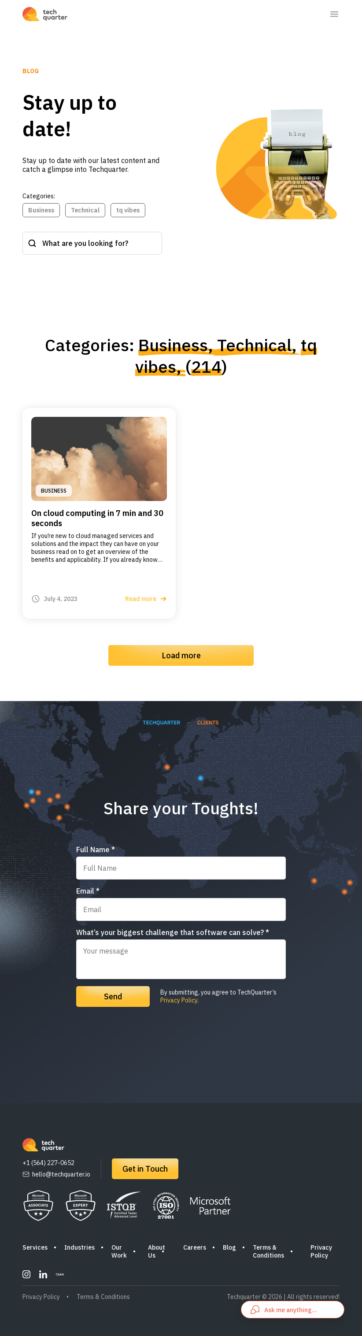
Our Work (119, 1251)
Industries (79, 1247)
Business (41, 210)
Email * (88, 891)
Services (35, 1247)
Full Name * (95, 849)
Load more (181, 655)
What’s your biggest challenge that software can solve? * (172, 932)
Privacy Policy (178, 1000)
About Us (156, 1251)
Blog (229, 1247)
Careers (194, 1247)
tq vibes (128, 210)
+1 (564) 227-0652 (48, 1163)
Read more (146, 599)
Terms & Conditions (268, 1251)
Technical (85, 210)
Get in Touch (145, 1169)
